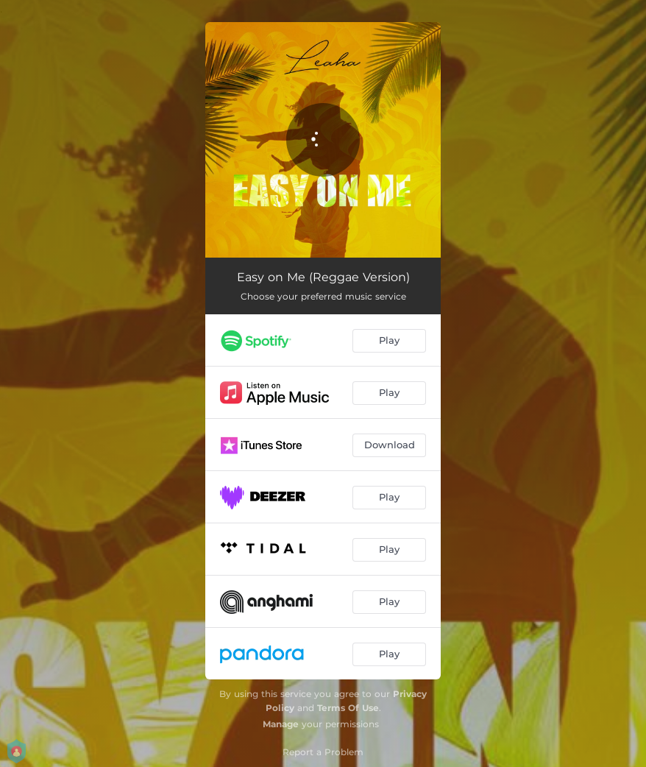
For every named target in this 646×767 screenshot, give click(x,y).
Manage (281, 723)
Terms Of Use (348, 707)
